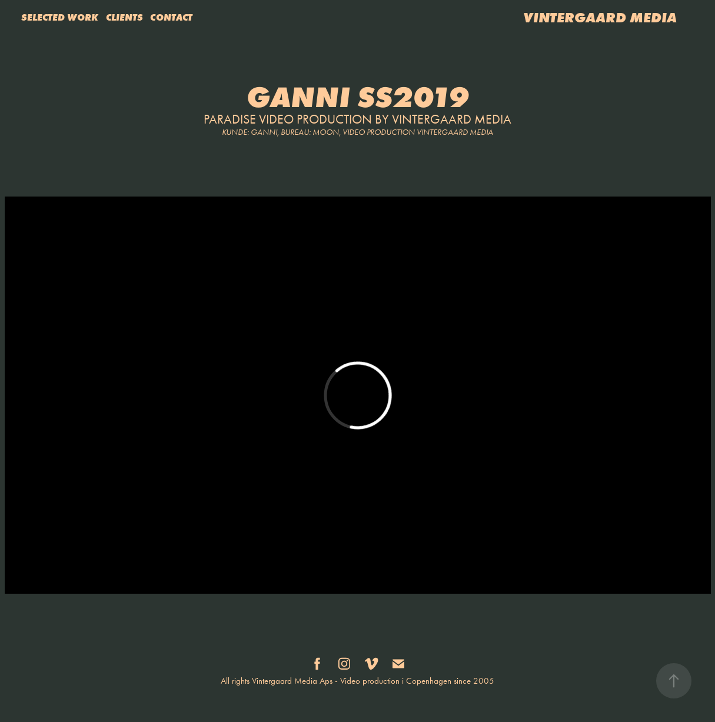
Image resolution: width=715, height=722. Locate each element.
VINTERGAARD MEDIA (600, 17)
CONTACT (171, 17)
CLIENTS (124, 17)
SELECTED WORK (59, 17)
